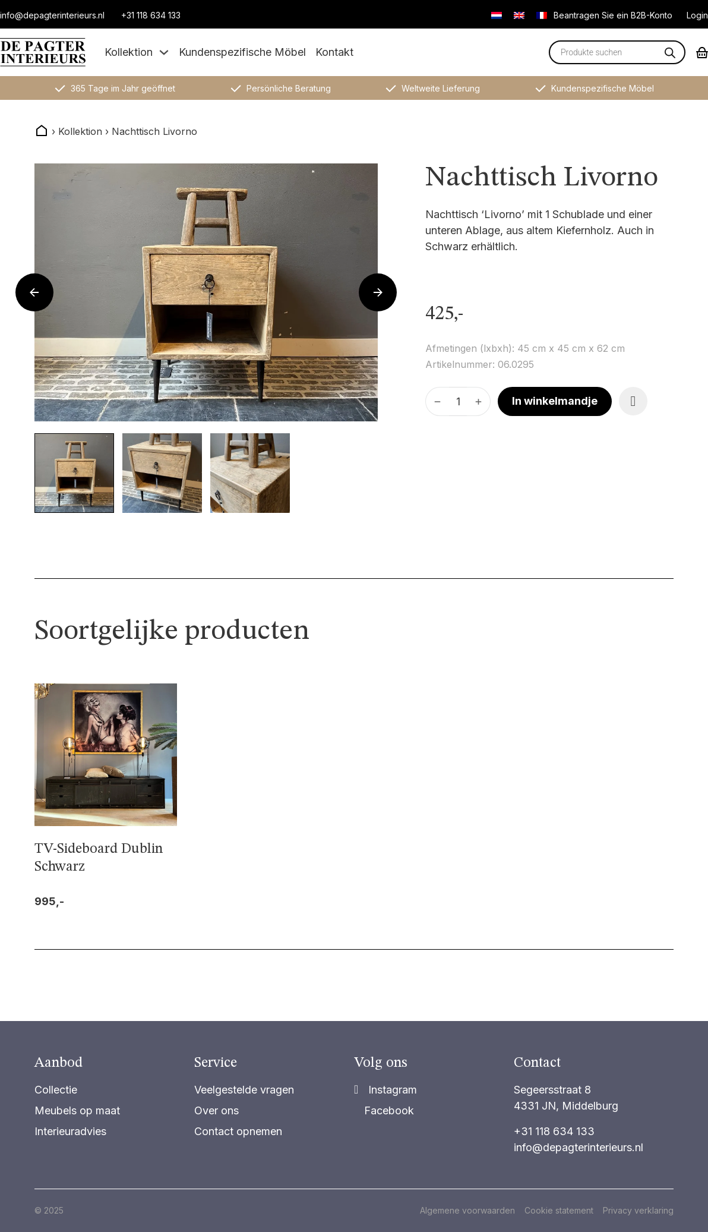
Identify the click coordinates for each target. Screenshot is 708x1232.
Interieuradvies (70, 1131)
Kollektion (129, 52)
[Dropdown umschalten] (164, 52)
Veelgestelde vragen (244, 1089)
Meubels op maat (77, 1110)
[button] (74, 473)
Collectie (55, 1089)
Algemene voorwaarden (467, 1210)
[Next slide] (378, 292)
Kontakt (334, 52)
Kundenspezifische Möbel (242, 52)
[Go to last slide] (34, 292)
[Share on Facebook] (384, 1110)
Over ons (216, 1110)
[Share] (385, 1090)
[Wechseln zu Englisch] (519, 15)
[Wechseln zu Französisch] (541, 15)
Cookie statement (558, 1210)
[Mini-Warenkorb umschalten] (702, 52)
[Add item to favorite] (633, 401)
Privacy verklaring (638, 1210)
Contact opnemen (238, 1131)
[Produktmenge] (458, 401)
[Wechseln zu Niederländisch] (496, 15)
